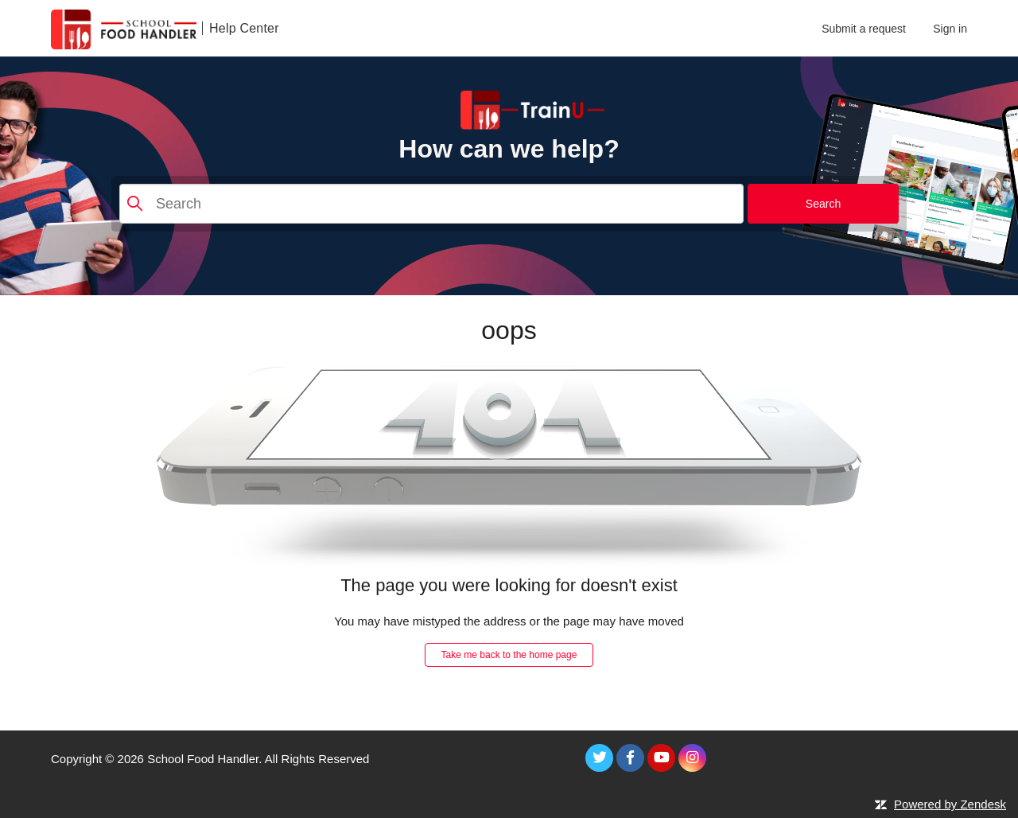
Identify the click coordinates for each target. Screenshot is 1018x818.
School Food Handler (202, 758)
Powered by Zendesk (950, 804)
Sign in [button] (950, 28)
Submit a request (864, 28)
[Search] (431, 204)
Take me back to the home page (509, 654)
